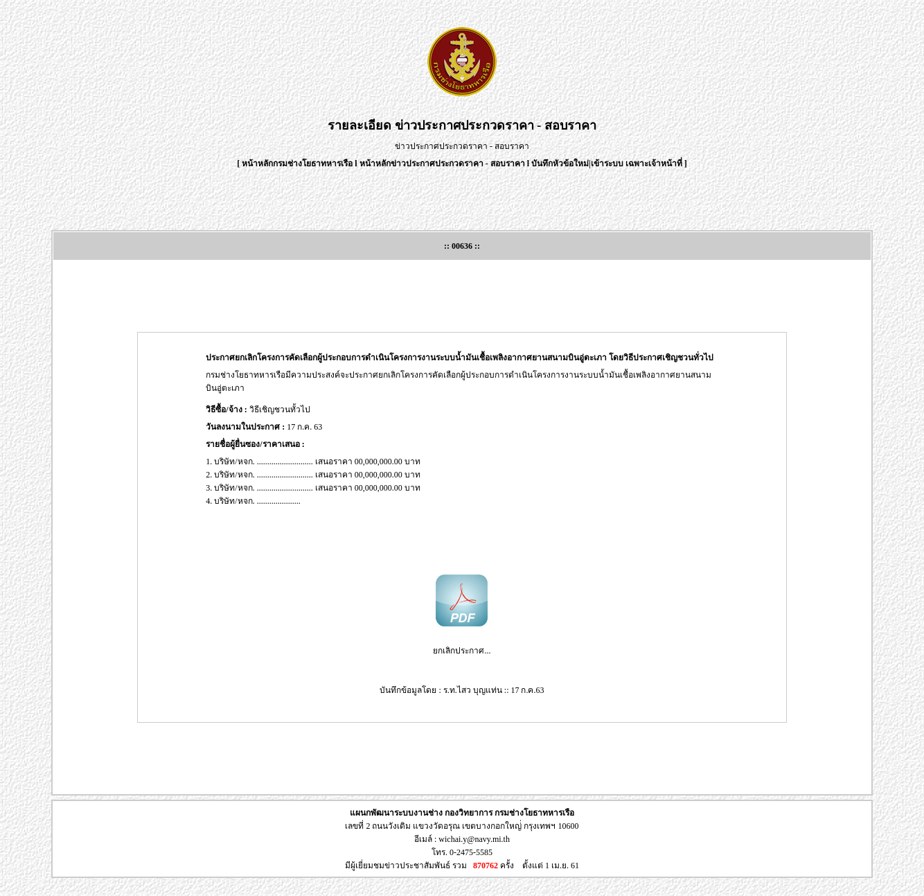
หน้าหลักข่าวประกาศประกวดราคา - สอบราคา (442, 163)
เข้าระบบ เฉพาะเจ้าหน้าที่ (637, 163)
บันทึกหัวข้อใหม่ (560, 163)
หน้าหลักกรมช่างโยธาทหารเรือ (297, 163)
